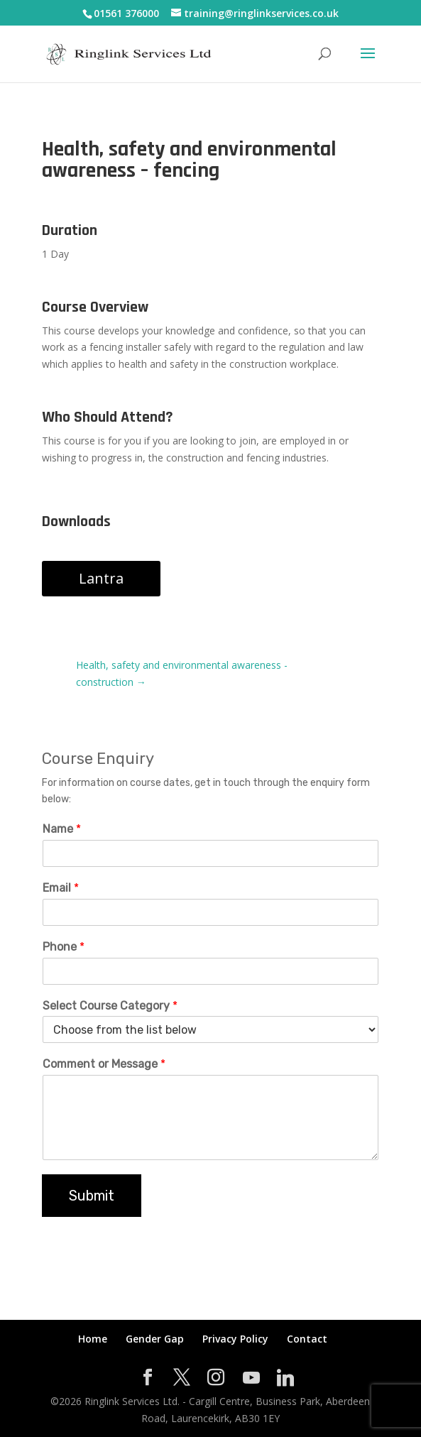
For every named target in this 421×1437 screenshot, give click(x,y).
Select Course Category (110, 1005)
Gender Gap (155, 1338)
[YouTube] (251, 1378)
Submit (91, 1195)
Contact (307, 1338)
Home (92, 1338)
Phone (63, 947)
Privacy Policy (235, 1338)
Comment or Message (104, 1064)
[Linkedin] (285, 1378)
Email (61, 888)
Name (62, 829)
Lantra (101, 578)
